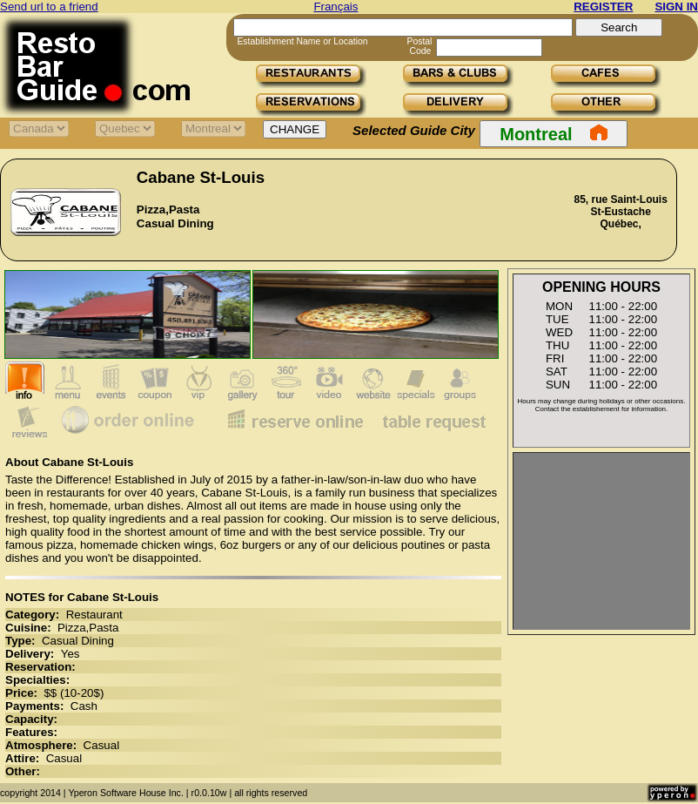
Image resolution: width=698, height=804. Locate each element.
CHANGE (294, 129)
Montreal (553, 133)
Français (335, 6)
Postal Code (420, 46)
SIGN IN (676, 6)
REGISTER (603, 6)
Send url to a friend (49, 6)
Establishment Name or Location (302, 41)
